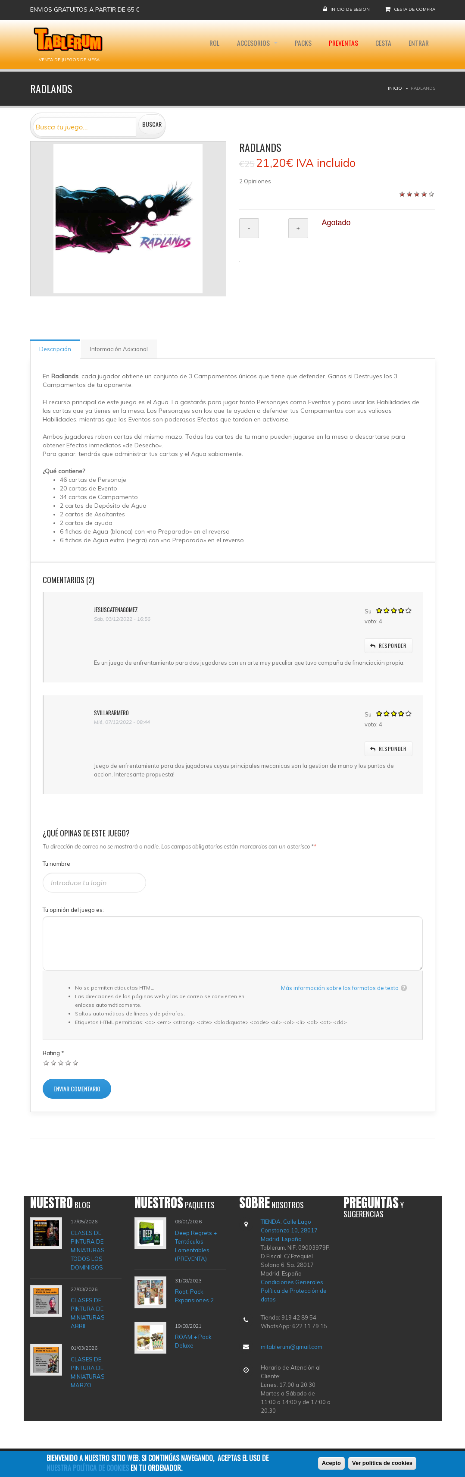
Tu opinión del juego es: (73, 909)
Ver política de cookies (382, 1464)
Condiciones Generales (292, 1282)
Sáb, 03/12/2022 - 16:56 (122, 619)
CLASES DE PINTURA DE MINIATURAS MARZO (88, 1372)
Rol (208, 44)
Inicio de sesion (350, 9)
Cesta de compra (414, 9)
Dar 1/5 (46, 1062)
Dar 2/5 (53, 1062)
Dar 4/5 (68, 1062)
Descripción (55, 349)
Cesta (382, 44)
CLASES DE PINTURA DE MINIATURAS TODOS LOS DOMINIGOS (88, 1250)
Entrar (418, 44)
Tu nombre (56, 863)
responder (388, 645)
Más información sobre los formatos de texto (340, 987)
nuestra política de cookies (88, 1469)
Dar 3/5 (61, 1062)
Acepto (331, 1464)
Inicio (395, 88)
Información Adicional (119, 349)
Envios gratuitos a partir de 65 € (85, 9)
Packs (299, 44)
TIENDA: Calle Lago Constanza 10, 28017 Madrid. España (289, 1230)
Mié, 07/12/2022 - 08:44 (122, 722)
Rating (53, 1053)
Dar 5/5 (75, 1062)
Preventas (341, 44)
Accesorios (249, 44)
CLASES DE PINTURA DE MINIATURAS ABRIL (88, 1313)
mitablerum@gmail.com (291, 1346)
